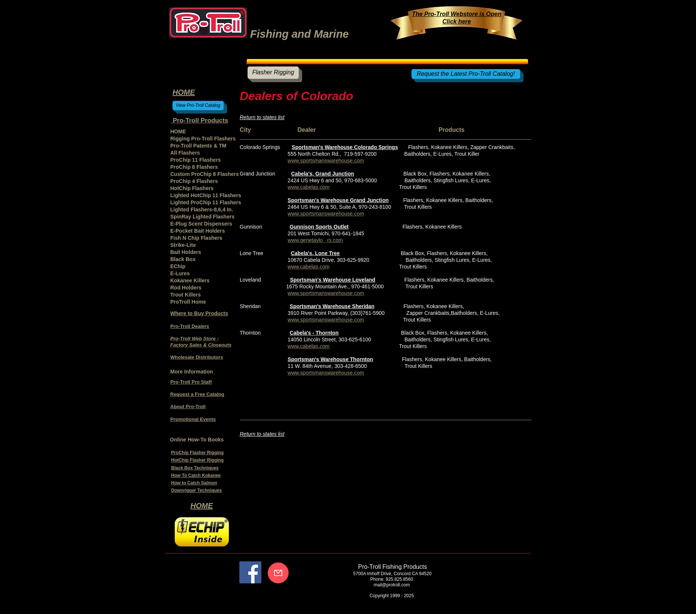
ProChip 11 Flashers (195, 160)
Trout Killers (185, 295)
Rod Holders (185, 288)
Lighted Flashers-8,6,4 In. (201, 210)
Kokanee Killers (189, 280)
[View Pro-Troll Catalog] (198, 105)
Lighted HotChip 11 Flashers (205, 195)
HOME (178, 131)
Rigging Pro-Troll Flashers (203, 139)
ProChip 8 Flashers (194, 167)
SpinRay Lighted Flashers (202, 217)
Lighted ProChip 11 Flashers (205, 202)
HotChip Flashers (192, 188)
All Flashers (185, 153)
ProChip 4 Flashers (194, 181)
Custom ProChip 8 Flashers (204, 174)
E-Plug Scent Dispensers (201, 224)
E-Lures (180, 273)
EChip (177, 266)
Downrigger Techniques (196, 490)
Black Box (183, 259)
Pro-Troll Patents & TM (198, 146)
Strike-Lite (183, 245)
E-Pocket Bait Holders (197, 231)
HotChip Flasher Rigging (197, 460)
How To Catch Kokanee (195, 475)
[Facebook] (250, 572)
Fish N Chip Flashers (196, 238)
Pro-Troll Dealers (189, 326)
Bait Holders (185, 252)
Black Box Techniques (194, 468)
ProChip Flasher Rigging (197, 452)
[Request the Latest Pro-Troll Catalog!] (465, 74)
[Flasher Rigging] (273, 72)
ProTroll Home (188, 302)
